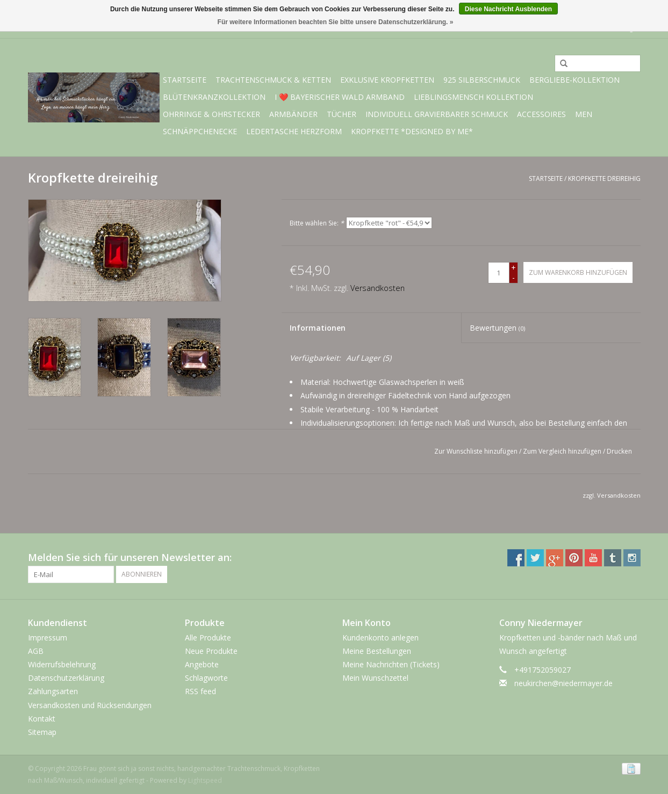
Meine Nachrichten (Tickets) (391, 664)
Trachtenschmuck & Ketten (273, 80)
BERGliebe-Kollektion (574, 80)
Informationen (318, 328)
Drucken (619, 451)
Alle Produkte (208, 637)
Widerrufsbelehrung (62, 664)
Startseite (184, 80)
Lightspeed (205, 780)
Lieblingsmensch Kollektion (473, 97)
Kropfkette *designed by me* (412, 131)
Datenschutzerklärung (66, 678)
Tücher (341, 114)
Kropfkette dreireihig (604, 178)
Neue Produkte (211, 651)
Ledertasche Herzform (294, 131)
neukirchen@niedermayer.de (563, 683)
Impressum (47, 637)
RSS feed (200, 691)
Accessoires (541, 114)
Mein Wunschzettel (375, 678)
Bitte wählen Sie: (317, 223)
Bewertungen (497, 328)
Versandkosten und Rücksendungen (90, 705)
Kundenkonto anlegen (380, 637)
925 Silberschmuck (481, 80)
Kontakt (41, 718)
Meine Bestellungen (376, 651)
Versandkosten (377, 288)
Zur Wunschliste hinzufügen (476, 451)
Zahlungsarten (53, 691)
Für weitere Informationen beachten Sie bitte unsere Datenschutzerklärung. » (336, 22)
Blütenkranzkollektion (214, 97)
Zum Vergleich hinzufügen (563, 451)
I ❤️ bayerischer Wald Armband (340, 97)
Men (583, 114)
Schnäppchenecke (200, 131)
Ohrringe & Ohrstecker (211, 114)
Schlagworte (206, 678)
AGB (36, 651)
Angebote (202, 664)
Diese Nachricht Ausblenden (508, 9)
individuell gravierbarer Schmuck (436, 114)
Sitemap (42, 732)
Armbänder (293, 114)
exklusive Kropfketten (387, 80)
